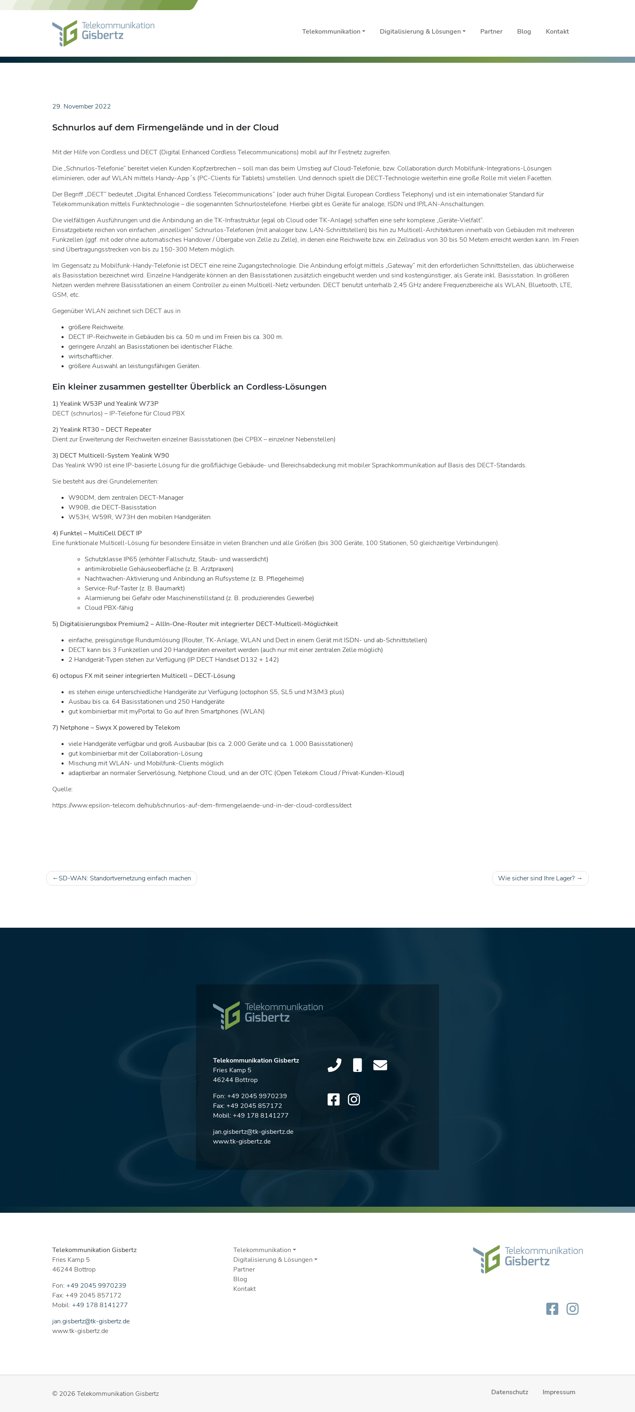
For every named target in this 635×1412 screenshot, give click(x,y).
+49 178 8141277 (261, 1119)
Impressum (559, 1392)
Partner (491, 31)
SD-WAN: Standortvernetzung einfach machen (125, 878)
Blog (524, 31)
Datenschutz (509, 1392)
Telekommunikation (331, 31)
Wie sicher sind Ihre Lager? (536, 878)
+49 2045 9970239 (257, 1100)
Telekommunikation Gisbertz (118, 1393)
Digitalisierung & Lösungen (420, 31)
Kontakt (557, 31)
